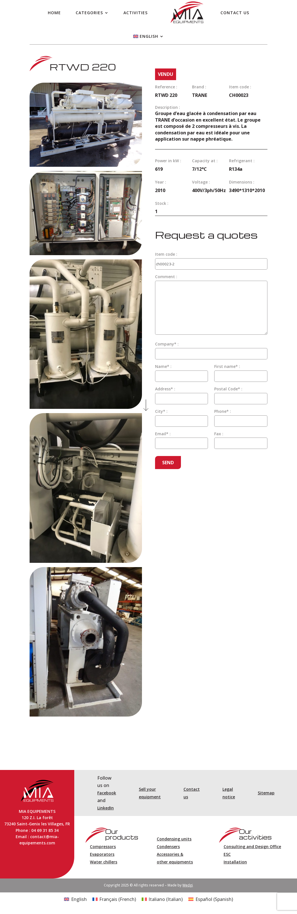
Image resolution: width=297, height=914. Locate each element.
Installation (235, 862)
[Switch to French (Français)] (114, 899)
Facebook (106, 793)
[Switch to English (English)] (75, 899)
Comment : (166, 276)
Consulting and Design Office (252, 846)
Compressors (103, 846)
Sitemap (266, 793)
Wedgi (187, 885)
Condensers (168, 846)
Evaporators (102, 854)
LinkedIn (105, 808)
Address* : (165, 389)
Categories (89, 12)
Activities (135, 12)
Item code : (166, 254)
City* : (161, 411)
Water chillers (103, 862)
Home (54, 12)
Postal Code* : (228, 389)
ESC (227, 854)
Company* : (167, 344)
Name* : (163, 366)
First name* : (227, 366)
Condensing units (174, 839)
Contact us (234, 12)
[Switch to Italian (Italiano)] (162, 899)
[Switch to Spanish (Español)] (210, 899)
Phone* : (222, 411)
